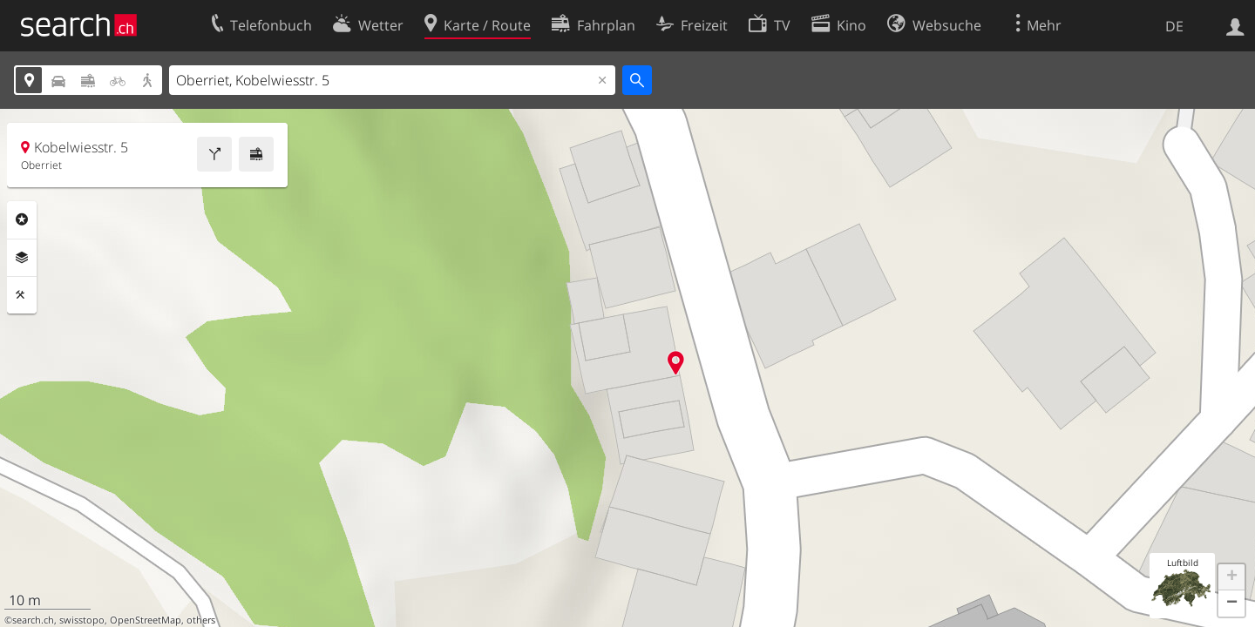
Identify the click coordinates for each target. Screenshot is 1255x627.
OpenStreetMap (145, 620)
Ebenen (22, 257)
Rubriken (22, 219)
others (201, 620)
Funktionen (22, 295)
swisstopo (82, 620)
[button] (1231, 577)
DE (1174, 26)
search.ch (33, 620)
